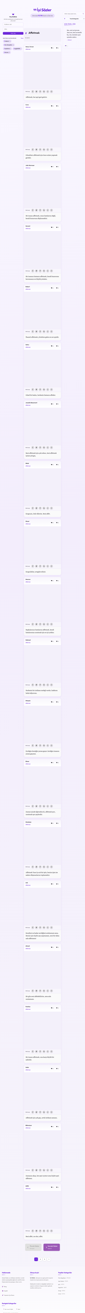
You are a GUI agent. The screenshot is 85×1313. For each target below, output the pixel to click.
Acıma (7, 52)
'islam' (18, 1310)
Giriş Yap (13, 33)
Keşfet (5, 1291)
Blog (4, 1287)
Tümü (22, 38)
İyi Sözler (42, 10)
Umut (61, 1294)
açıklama (8, 49)
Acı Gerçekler (9, 45)
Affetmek (28, 49)
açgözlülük (18, 49)
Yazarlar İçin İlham (8, 1296)
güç (61, 1285)
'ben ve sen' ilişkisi (8, 1310)
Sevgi (61, 1291)
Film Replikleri (64, 1279)
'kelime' (7, 41)
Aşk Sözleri (63, 1282)
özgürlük (62, 1288)
